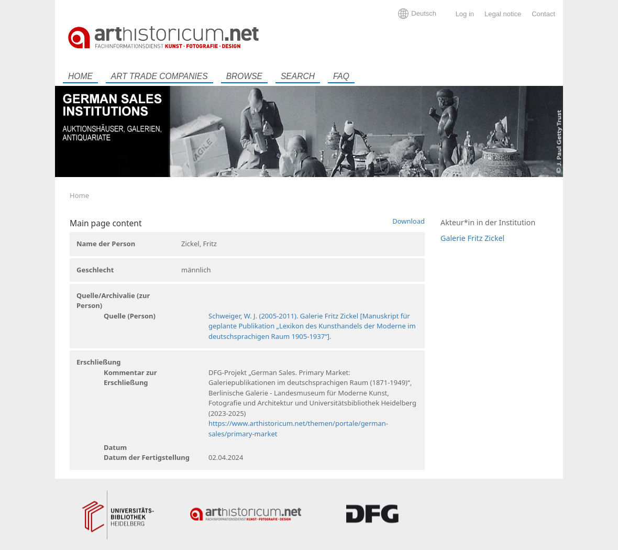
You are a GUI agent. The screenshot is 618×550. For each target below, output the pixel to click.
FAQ (341, 76)
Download (408, 221)
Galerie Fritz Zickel (472, 238)
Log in (465, 14)
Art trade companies (159, 76)
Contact (543, 14)
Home (80, 76)
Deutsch (423, 13)
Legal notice (502, 14)
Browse (244, 76)
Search (298, 76)
